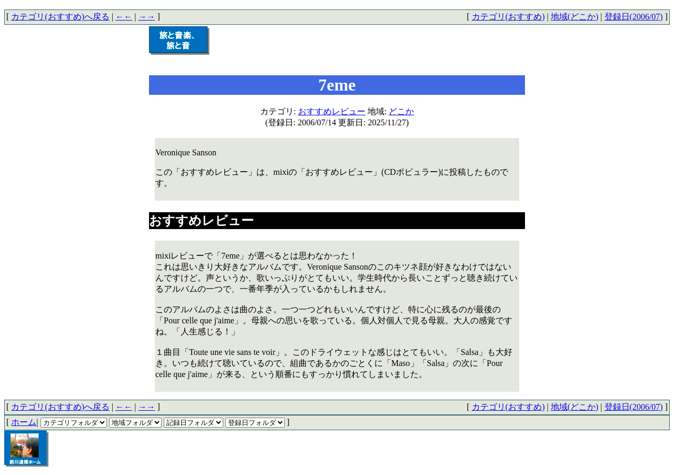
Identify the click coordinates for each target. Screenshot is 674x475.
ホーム (23, 422)
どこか (401, 111)
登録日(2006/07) (633, 16)
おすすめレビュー (331, 111)
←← (123, 16)
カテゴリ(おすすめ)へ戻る (60, 16)
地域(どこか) (575, 16)
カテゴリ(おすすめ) (508, 16)
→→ (146, 16)
